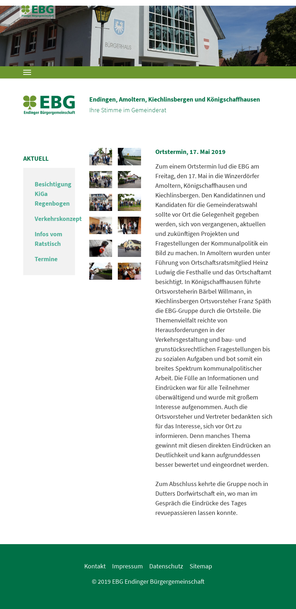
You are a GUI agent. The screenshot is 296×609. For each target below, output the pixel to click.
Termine (46, 259)
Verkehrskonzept (58, 219)
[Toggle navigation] (27, 72)
